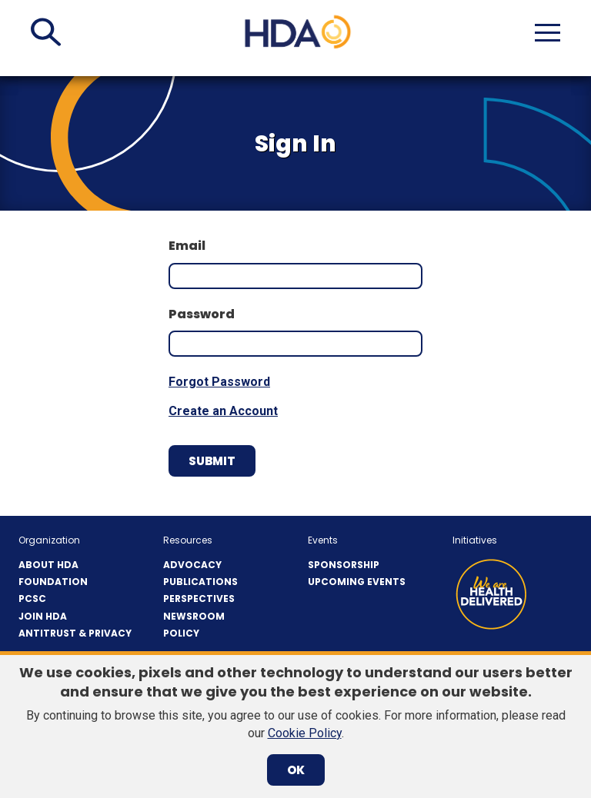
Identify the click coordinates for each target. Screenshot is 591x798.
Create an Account (223, 411)
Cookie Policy (305, 733)
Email (187, 246)
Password (202, 314)
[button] (46, 32)
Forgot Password (219, 381)
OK (296, 770)
